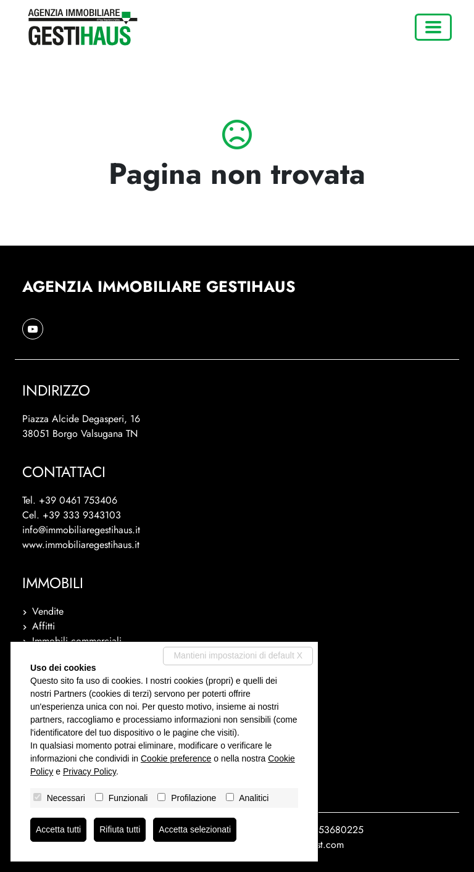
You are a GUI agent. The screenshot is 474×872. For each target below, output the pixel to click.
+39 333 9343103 (82, 515)
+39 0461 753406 (78, 500)
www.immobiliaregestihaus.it (80, 545)
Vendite (48, 611)
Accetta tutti (58, 829)
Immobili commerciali (77, 641)
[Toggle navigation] (433, 27)
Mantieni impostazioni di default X (237, 655)
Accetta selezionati (195, 829)
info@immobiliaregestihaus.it (81, 530)
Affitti (43, 626)
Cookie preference (176, 758)
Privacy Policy (89, 771)
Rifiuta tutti (119, 829)
